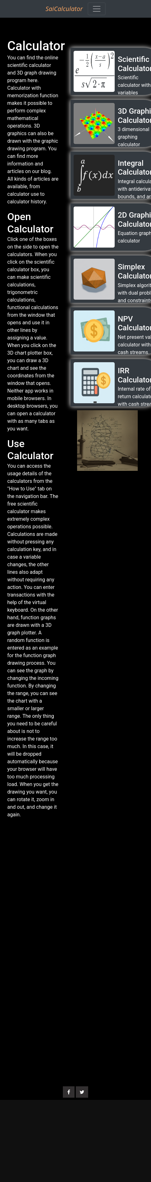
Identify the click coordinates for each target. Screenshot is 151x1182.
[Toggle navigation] (97, 9)
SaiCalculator (64, 8)
